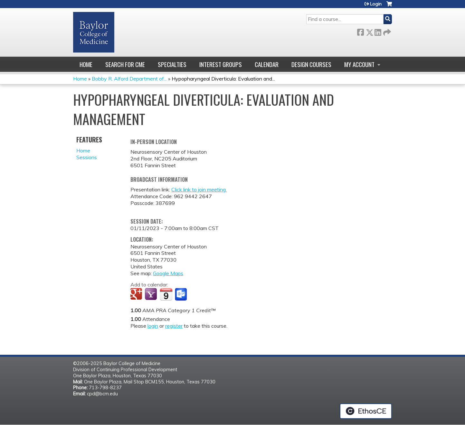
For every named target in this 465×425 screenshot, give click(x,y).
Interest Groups (220, 64)
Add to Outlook (181, 294)
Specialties (172, 64)
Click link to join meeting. (199, 189)
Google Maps (168, 273)
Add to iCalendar (166, 294)
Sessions (86, 157)
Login (376, 4)
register (174, 326)
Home (86, 64)
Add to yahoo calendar (151, 294)
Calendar (267, 64)
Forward (386, 31)
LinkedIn (378, 31)
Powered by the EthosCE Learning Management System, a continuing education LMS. (366, 411)
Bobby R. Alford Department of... (129, 78)
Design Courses (311, 64)
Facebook (360, 31)
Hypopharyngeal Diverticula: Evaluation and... (223, 78)
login (152, 326)
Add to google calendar (137, 294)
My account (359, 64)
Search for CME (125, 64)
